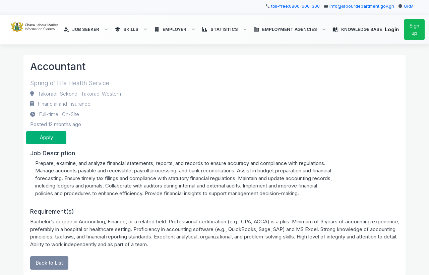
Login (392, 29)
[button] (86, 29)
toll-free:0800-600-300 (295, 6)
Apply (46, 137)
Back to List (49, 263)
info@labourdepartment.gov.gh (361, 6)
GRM (409, 6)
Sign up (414, 29)
